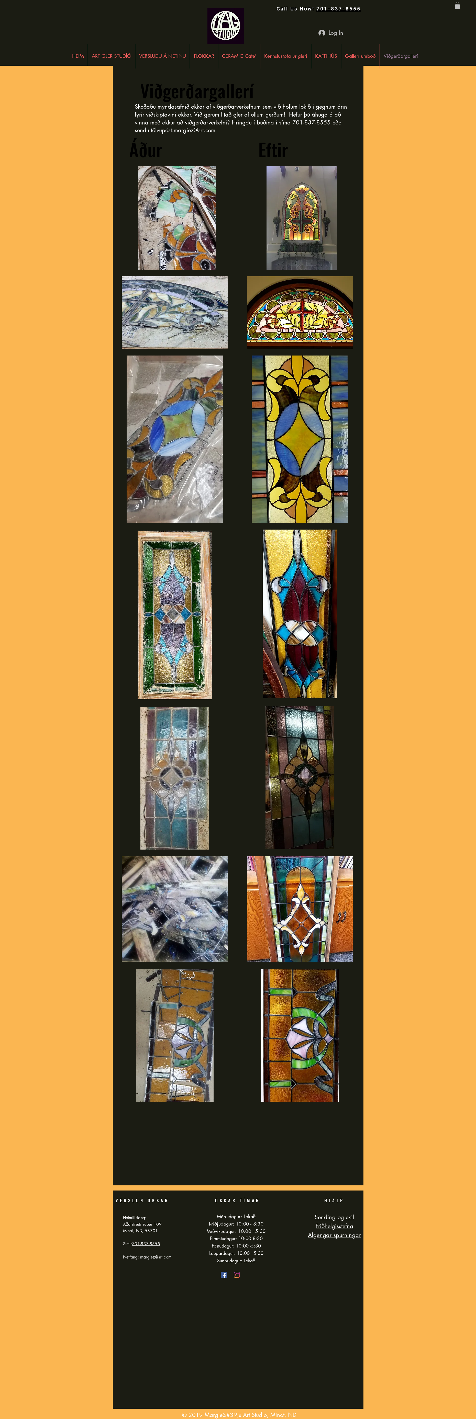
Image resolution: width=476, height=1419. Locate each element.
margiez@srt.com (194, 130)
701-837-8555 (338, 9)
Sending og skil (334, 1217)
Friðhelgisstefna (334, 1226)
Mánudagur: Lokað (236, 1216)
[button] (457, 5)
